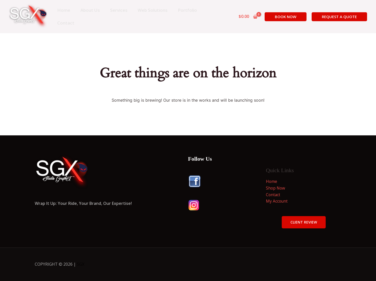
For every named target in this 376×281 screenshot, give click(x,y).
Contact (273, 194)
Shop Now (276, 188)
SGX (80, 264)
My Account (277, 201)
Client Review (303, 222)
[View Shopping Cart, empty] (248, 16)
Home (271, 181)
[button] (286, 16)
